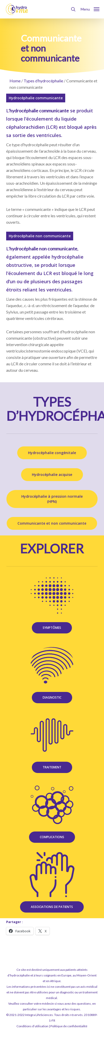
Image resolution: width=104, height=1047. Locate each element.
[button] (90, 9)
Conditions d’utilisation (32, 1026)
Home (15, 80)
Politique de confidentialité (68, 1026)
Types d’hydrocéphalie (43, 80)
